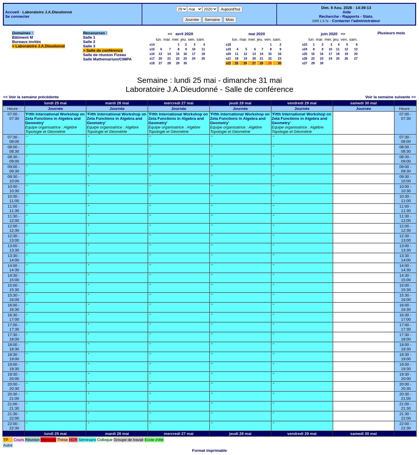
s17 (152, 58)
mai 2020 (256, 34)
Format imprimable (209, 450)
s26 (304, 58)
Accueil (12, 12)
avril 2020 (184, 34)
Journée (55, 108)
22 (178, 58)
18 (203, 54)
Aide (346, 12)
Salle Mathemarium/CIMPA (107, 59)
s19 (228, 49)
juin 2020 (329, 34)
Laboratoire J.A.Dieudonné (40, 46)
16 (185, 54)
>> (343, 34)
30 (185, 63)
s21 (228, 58)
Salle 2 (89, 42)
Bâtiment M (22, 37)
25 (203, 58)
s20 (228, 54)
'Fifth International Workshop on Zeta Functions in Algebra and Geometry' (55, 118)
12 (245, 54)
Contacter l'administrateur (356, 21)
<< (170, 34)
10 (194, 49)
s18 (152, 63)
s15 (152, 49)
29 (178, 63)
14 (169, 54)
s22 (228, 63)
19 (245, 58)
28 (169, 63)
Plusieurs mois (391, 33)
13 (160, 54)
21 (169, 58)
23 (185, 58)
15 (178, 54)
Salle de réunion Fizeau (104, 55)
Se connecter (17, 16)
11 (203, 49)
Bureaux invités (26, 42)
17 (194, 54)
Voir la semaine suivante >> (390, 97)
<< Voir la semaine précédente (31, 97)
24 (194, 58)
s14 (152, 44)
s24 (304, 49)
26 (245, 63)
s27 (304, 63)
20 (160, 58)
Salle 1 (89, 37)
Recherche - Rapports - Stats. (346, 16)
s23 (304, 44)
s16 (152, 54)
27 (160, 63)
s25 (304, 54)
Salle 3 (89, 46)
